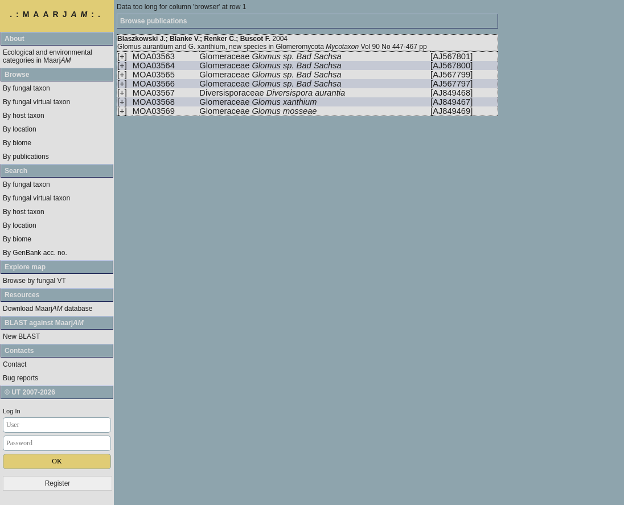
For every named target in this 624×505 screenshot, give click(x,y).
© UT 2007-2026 (30, 392)
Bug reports (20, 378)
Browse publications (153, 21)
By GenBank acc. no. (35, 253)
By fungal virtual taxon (36, 102)
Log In (11, 411)
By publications (26, 157)
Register (58, 483)
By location (19, 129)
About (14, 39)
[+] (122, 56)
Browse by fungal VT (34, 281)
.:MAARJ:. (57, 14)
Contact (14, 364)
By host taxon (23, 116)
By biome (17, 143)
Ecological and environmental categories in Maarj (47, 56)
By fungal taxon (26, 88)
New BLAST (21, 336)
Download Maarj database (47, 309)
